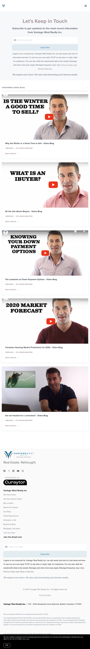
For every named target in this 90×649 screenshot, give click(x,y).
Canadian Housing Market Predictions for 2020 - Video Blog (34, 347)
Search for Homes (10, 507)
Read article (11, 153)
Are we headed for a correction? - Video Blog (26, 415)
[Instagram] (23, 471)
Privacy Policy (45, 595)
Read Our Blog (9, 524)
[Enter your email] (47, 40)
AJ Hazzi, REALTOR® (25, 148)
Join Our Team (9, 533)
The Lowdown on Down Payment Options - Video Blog (31, 279)
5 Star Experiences (11, 516)
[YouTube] (18, 471)
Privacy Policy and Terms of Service (18, 571)
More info (26, 639)
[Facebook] (4, 471)
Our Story (7, 511)
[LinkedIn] (13, 471)
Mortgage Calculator (11, 528)
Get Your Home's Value (12, 499)
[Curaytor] (15, 484)
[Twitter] (9, 471)
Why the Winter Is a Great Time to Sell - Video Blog (29, 143)
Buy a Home (8, 503)
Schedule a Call (9, 520)
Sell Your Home (9, 495)
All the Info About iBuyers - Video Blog (23, 211)
